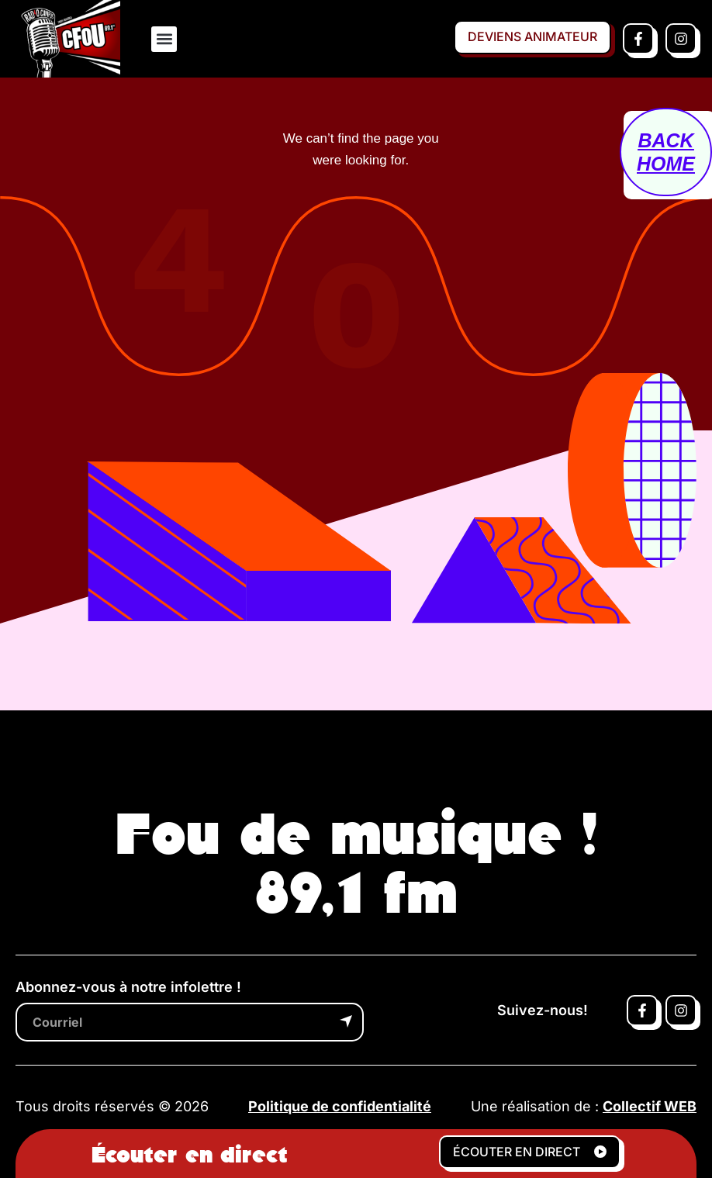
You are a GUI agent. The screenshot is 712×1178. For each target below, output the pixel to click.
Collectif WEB (649, 1106)
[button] (164, 39)
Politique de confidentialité (339, 1106)
